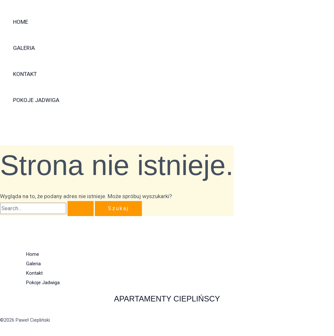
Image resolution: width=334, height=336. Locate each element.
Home (20, 22)
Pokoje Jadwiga (36, 100)
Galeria (24, 48)
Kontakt (25, 74)
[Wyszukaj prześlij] (81, 208)
